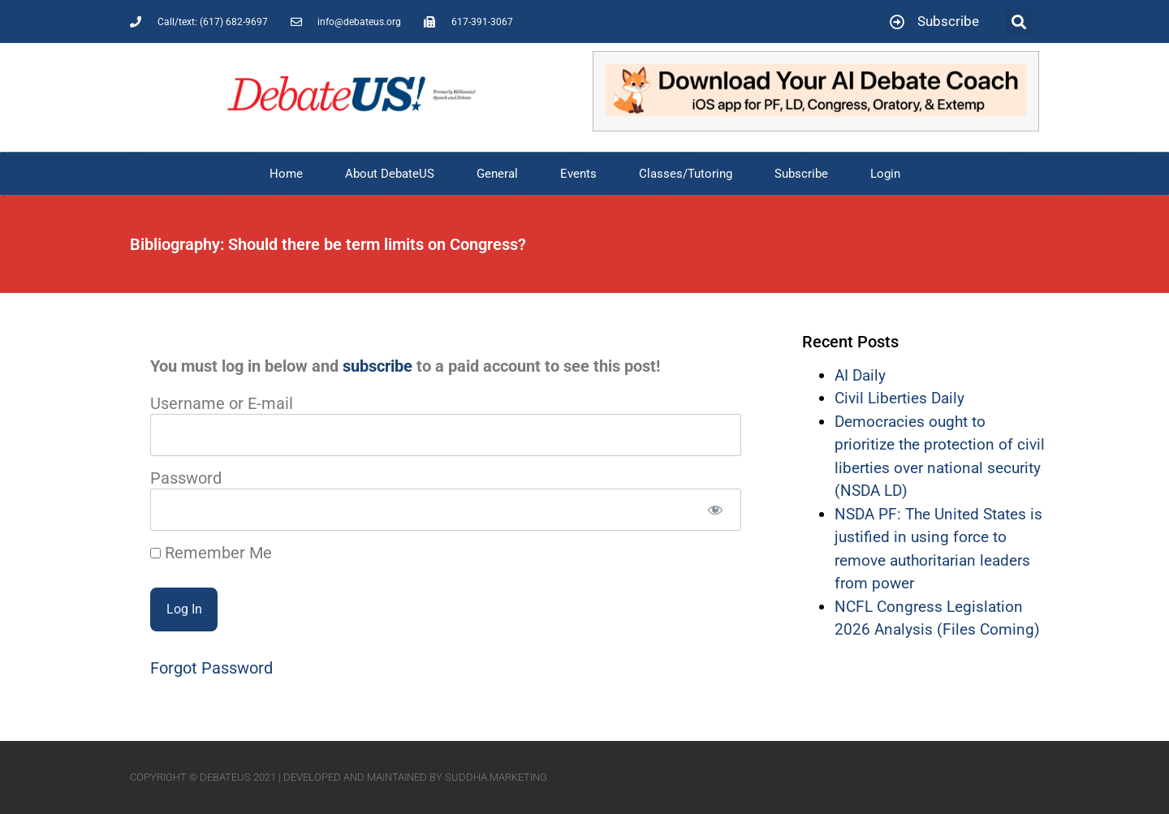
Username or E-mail (221, 403)
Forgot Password (211, 668)
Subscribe (801, 173)
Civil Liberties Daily (899, 398)
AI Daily (860, 375)
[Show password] (714, 510)
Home (286, 173)
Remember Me (211, 553)
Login (885, 173)
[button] (1019, 21)
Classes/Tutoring (685, 173)
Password (186, 478)
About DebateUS (389, 173)
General (497, 173)
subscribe (377, 366)
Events (578, 173)
